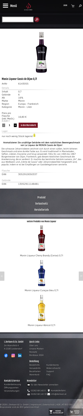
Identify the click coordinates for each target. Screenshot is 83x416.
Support (50, 371)
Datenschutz (49, 404)
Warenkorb (34, 374)
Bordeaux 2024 (36, 355)
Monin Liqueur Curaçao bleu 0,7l (41, 289)
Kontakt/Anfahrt (58, 390)
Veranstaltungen (11, 391)
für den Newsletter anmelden (44, 385)
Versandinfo (35, 368)
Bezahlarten (35, 371)
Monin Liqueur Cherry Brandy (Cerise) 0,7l (41, 254)
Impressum (35, 404)
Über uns (33, 345)
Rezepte (33, 352)
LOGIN (65, 5)
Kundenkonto (52, 365)
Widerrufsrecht (53, 368)
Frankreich (33, 103)
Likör (29, 107)
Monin (21, 100)
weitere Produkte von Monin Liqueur (41, 221)
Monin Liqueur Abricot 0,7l (41, 324)
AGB (58, 404)
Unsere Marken (36, 348)
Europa (22, 103)
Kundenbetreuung (12, 384)
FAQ (48, 374)
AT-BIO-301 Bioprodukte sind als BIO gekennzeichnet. (36, 405)
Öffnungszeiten (11, 387)
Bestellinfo (34, 365)
